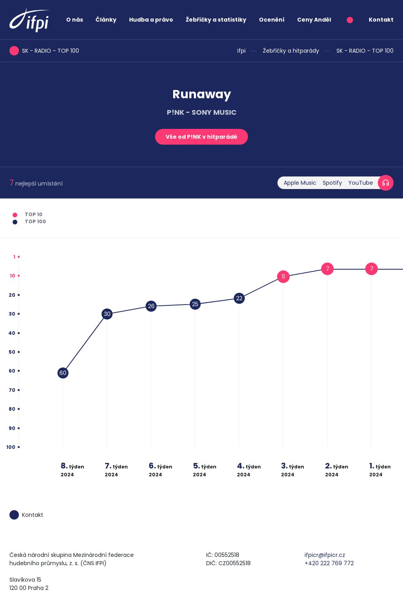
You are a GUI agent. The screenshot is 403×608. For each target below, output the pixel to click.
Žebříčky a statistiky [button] (216, 20)
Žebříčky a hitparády (291, 51)
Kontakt (381, 20)
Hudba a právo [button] (151, 20)
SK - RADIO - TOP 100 (365, 51)
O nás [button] (74, 20)
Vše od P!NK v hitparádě (201, 137)
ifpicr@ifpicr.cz (325, 555)
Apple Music (300, 183)
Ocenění (272, 20)
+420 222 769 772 (329, 563)
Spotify (332, 183)
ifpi (241, 51)
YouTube (360, 183)
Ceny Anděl (314, 20)
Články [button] (106, 20)
